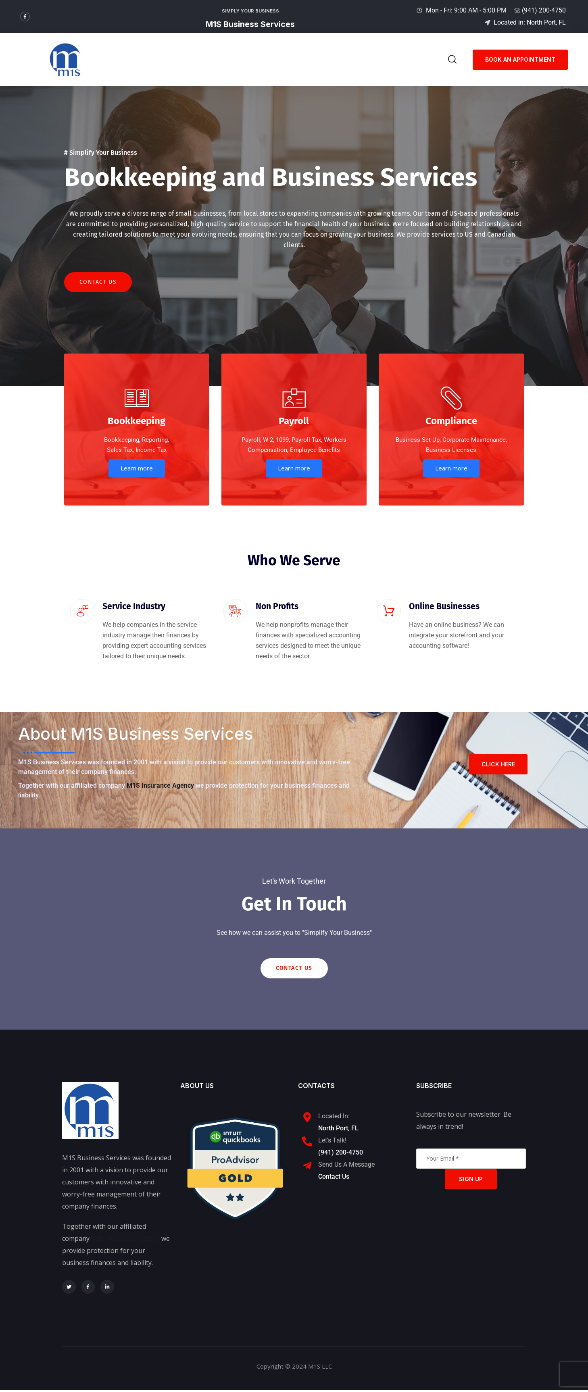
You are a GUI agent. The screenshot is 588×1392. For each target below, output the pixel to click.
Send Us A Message (346, 1167)
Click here (498, 765)
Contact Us (98, 283)
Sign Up (471, 1180)
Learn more (137, 469)
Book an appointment (520, 59)
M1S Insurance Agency (160, 787)
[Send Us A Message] (307, 1168)
